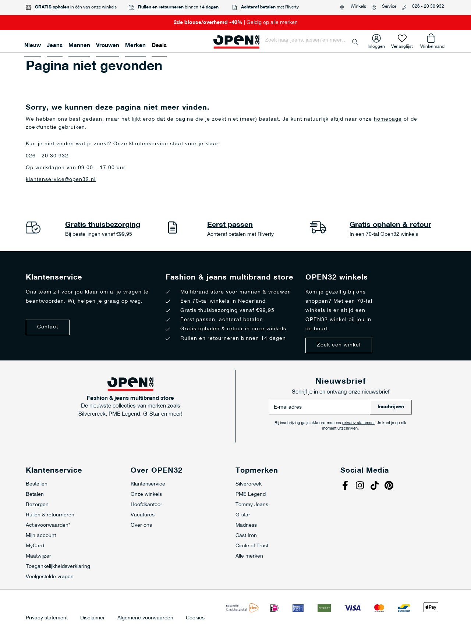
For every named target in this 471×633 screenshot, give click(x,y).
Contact (47, 327)
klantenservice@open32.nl (61, 179)
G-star (243, 515)
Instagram (360, 486)
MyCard (35, 546)
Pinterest (390, 486)
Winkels (358, 6)
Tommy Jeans (252, 505)
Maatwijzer (38, 556)
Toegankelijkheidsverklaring (58, 566)
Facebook (345, 486)
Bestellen (36, 484)
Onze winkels (146, 494)
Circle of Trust (252, 546)
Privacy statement (47, 618)
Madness (246, 525)
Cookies (195, 618)
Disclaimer (92, 618)
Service (389, 6)
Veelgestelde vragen (50, 577)
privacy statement (358, 423)
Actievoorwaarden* (48, 525)
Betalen (35, 494)
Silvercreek (249, 484)
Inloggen (376, 45)
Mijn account (41, 535)
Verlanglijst (402, 45)
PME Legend (251, 494)
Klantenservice (148, 484)
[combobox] (312, 40)
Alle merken (249, 556)
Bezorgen (37, 505)
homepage (388, 119)
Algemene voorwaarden (145, 618)
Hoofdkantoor (146, 505)
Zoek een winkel (339, 345)
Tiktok (375, 486)
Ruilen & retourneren (50, 515)
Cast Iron (246, 535)
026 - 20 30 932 (428, 6)
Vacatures (143, 515)
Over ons (141, 525)
